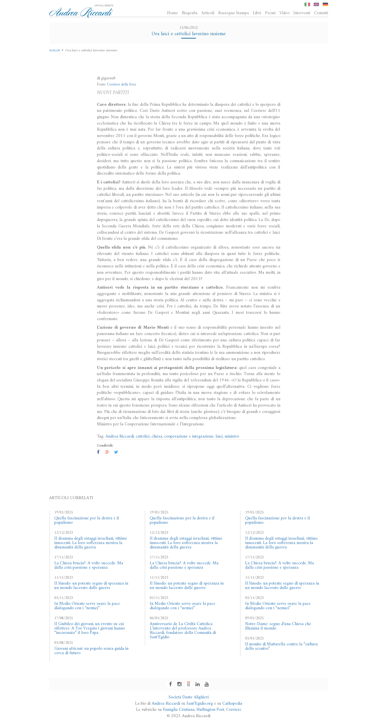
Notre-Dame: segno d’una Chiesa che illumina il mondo (278, 626)
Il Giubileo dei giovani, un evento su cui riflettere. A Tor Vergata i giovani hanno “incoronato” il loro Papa (89, 628)
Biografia (189, 13)
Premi (270, 13)
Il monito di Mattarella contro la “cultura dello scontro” (281, 646)
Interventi (301, 13)
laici (219, 436)
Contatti (321, 13)
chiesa (156, 436)
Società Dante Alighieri (189, 697)
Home (172, 13)
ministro (232, 436)
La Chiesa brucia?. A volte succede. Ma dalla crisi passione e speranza (88, 565)
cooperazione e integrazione (189, 436)
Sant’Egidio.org (199, 703)
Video (284, 13)
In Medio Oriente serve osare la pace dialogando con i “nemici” (87, 606)
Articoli (207, 13)
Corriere (233, 709)
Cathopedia (232, 703)
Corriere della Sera (121, 84)
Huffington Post (210, 709)
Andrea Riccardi (119, 436)
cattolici (142, 436)
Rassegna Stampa (233, 13)
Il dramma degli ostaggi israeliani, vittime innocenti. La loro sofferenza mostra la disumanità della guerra (90, 543)
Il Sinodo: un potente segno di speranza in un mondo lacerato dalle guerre (91, 586)
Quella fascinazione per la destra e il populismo (86, 520)
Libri (257, 13)
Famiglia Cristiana (178, 709)
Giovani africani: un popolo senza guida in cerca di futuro (91, 651)
